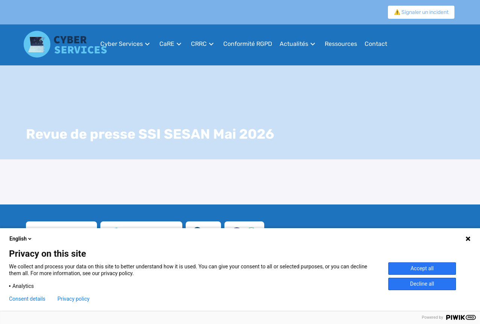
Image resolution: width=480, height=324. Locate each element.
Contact (376, 43)
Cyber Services (121, 43)
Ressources (341, 43)
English (21, 239)
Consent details (27, 299)
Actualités (294, 43)
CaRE (166, 43)
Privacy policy (73, 299)
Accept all (422, 268)
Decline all (422, 284)
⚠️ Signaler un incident (421, 12)
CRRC (199, 43)
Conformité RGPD (247, 43)
